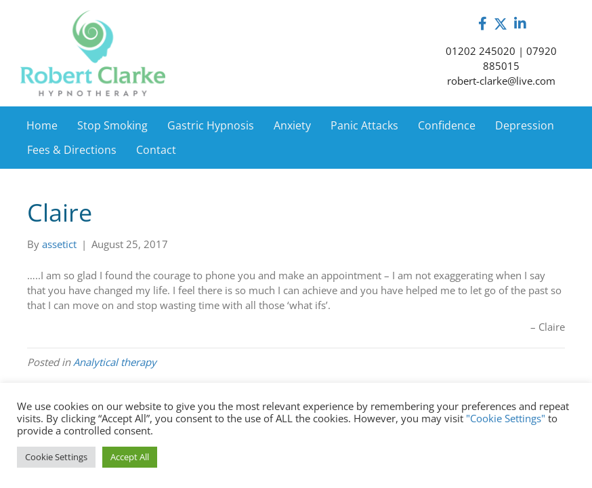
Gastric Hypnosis (210, 125)
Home (42, 125)
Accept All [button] (129, 457)
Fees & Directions (72, 149)
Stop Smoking (112, 125)
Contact (156, 149)
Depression (524, 125)
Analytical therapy (114, 362)
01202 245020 (480, 51)
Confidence (446, 125)
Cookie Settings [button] (56, 457)
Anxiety (292, 125)
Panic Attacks (364, 125)
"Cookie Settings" (505, 418)
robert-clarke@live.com (501, 80)
